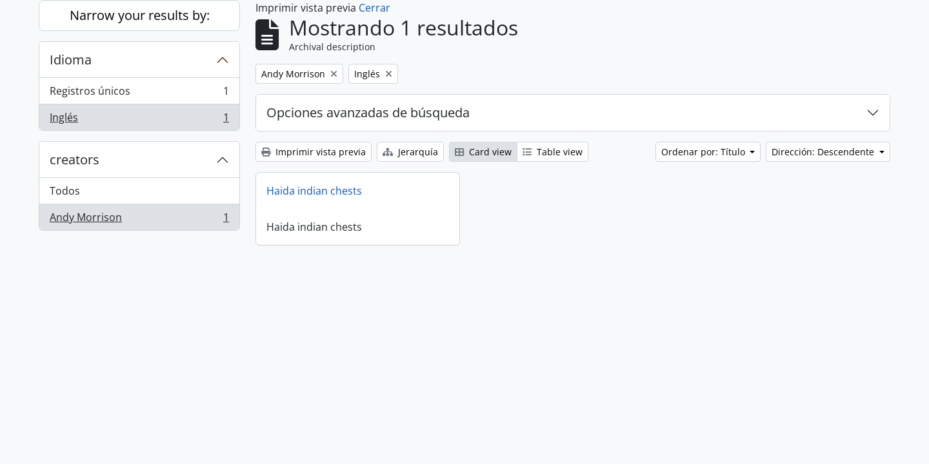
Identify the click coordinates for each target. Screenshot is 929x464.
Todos (65, 191)
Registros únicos (139, 93)
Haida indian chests (314, 191)
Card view (483, 152)
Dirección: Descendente (824, 152)
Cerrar (374, 8)
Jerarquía (410, 152)
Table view (553, 152)
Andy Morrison (139, 219)
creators (74, 159)
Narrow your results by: (140, 15)
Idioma (71, 59)
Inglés (139, 120)
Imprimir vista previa (313, 152)
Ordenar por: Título (704, 152)
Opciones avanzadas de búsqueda (368, 112)
